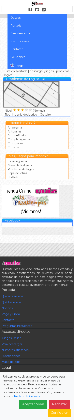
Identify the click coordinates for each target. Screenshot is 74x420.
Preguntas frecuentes (17, 326)
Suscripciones (11, 356)
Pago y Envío (11, 314)
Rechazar (59, 404)
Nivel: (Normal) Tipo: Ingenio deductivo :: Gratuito (31, 110)
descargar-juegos (42, 71)
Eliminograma (17, 161)
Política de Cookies (27, 396)
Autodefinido (17, 135)
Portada (16, 25)
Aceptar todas (33, 404)
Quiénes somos (12, 296)
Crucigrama (15, 143)
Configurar (59, 412)
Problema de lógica (21, 169)
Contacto (16, 49)
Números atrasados (15, 350)
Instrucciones (19, 41)
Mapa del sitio (11, 362)
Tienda (16, 65)
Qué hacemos (11, 302)
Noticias (7, 308)
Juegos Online (11, 338)
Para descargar (20, 33)
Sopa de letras (17, 173)
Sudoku (13, 177)
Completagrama (19, 139)
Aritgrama (14, 131)
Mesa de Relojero (20, 165)
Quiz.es (15, 17)
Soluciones (17, 57)
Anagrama (15, 127)
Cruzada (13, 147)
